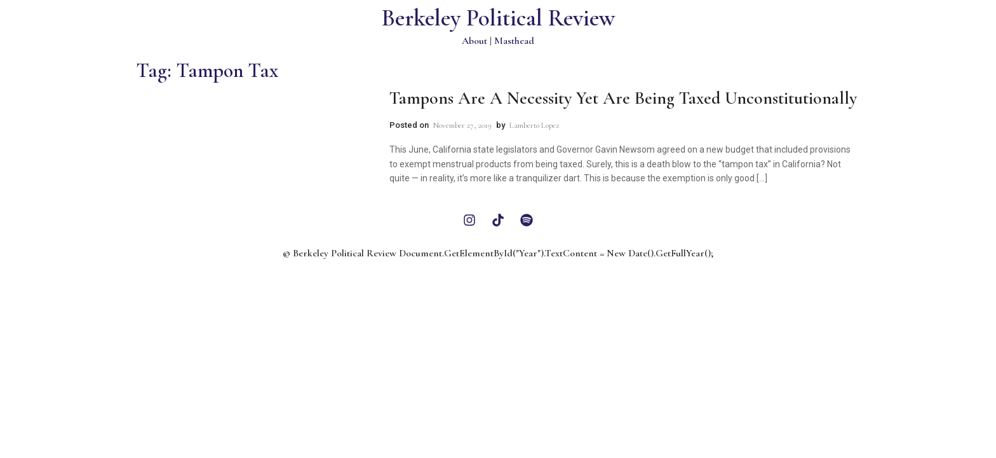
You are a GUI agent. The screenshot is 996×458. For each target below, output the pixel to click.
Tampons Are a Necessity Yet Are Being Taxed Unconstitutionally (623, 98)
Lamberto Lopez (534, 125)
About (474, 40)
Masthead (514, 40)
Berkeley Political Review (498, 18)
